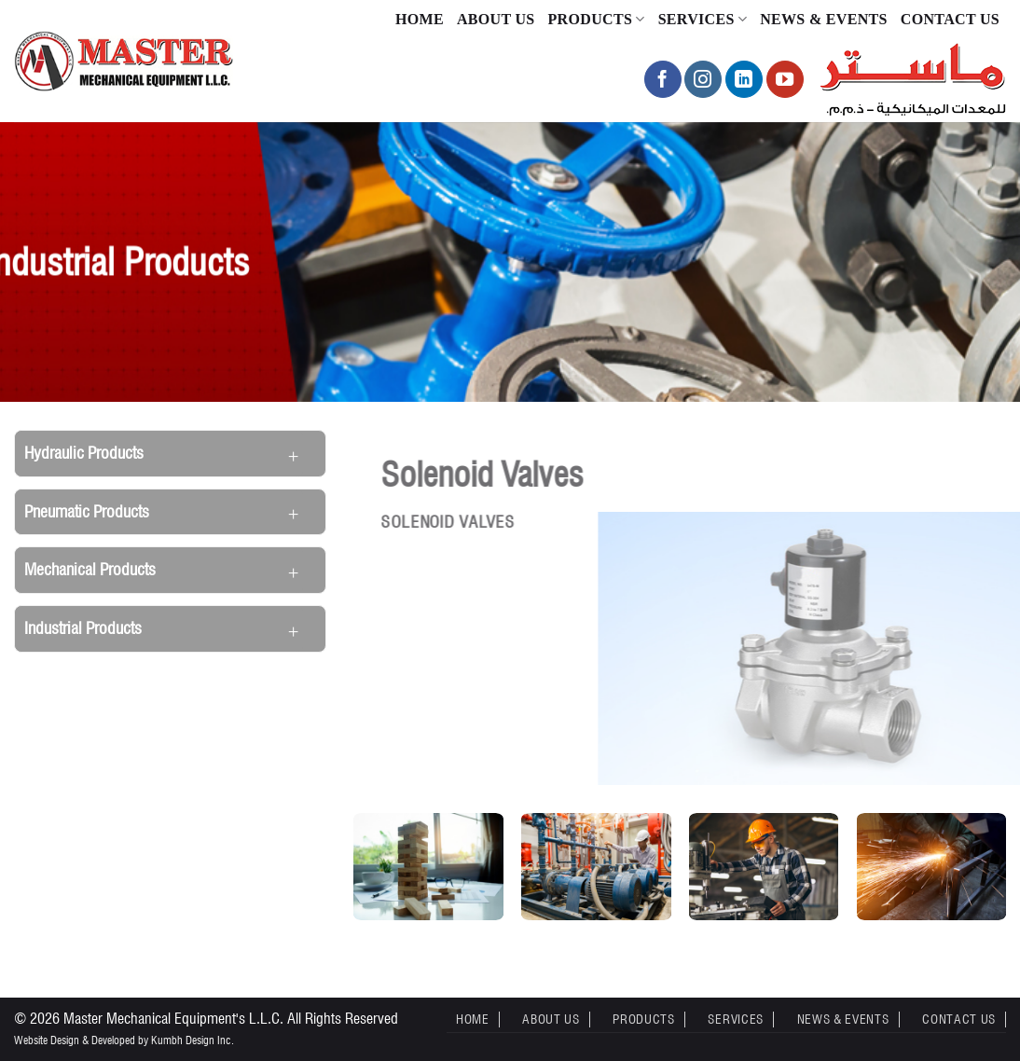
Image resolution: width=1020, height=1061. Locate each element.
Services (703, 19)
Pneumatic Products (86, 511)
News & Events (824, 19)
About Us (496, 19)
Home (419, 19)
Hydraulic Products (84, 452)
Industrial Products (83, 628)
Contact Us (950, 19)
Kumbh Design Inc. (192, 1040)
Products (596, 19)
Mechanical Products (90, 569)
